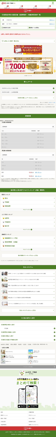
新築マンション (4, 415)
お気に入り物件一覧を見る (10, 41)
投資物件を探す (32, 421)
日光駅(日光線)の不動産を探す (9, 339)
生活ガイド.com (52, 102)
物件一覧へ (37, 172)
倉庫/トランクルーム (33, 424)
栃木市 (6, 226)
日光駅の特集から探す (7, 336)
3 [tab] (27, 75)
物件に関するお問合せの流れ (39, 432)
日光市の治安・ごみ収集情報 (10, 92)
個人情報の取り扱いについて (27, 434)
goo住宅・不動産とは (9, 432)
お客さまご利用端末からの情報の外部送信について (23, 432)
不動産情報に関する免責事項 (16, 434)
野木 (5, 198)
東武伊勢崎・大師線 (10, 242)
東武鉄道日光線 (9, 246)
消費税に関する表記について (39, 434)
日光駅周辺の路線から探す (8, 332)
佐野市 (6, 218)
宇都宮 (6, 202)
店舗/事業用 (3, 424)
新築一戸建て (4, 418)
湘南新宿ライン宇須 (10, 238)
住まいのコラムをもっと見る (28, 310)
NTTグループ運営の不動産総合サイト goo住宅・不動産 (11, 0)
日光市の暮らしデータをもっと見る (28, 98)
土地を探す (3, 421)
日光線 (6, 328)
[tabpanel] (28, 65)
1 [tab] (24, 75)
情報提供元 (48, 432)
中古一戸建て (32, 418)
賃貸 (2, 412)
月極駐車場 (31, 412)
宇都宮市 (6, 222)
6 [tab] (31, 75)
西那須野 (6, 206)
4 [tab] (28, 75)
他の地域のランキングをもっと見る (28, 255)
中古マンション (32, 415)
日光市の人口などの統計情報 (10, 88)
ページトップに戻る (28, 366)
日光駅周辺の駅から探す (8, 324)
